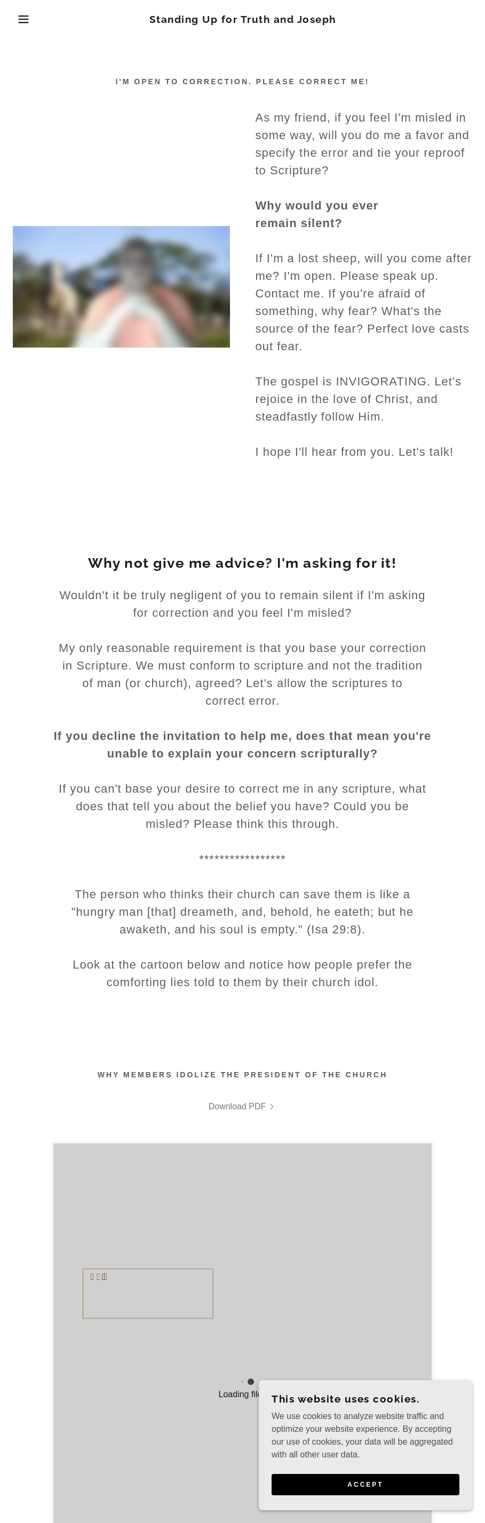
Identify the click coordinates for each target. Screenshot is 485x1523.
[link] (242, 20)
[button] (24, 19)
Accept (365, 1484)
